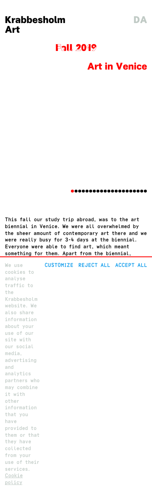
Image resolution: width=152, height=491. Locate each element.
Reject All (94, 265)
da (140, 20)
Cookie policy (14, 478)
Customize (59, 265)
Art (12, 29)
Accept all (131, 265)
